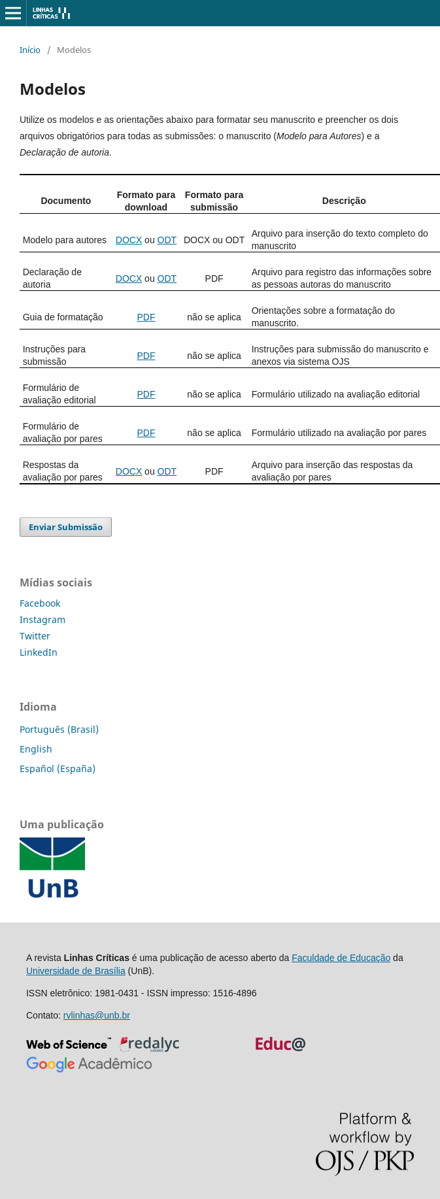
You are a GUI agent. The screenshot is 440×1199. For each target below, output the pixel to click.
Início (30, 50)
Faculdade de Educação (341, 958)
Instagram (42, 619)
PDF (146, 317)
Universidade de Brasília (76, 971)
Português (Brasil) (59, 729)
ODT (167, 240)
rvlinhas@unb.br (96, 1015)
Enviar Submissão (66, 527)
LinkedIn (39, 652)
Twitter (35, 636)
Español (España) (57, 768)
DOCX (129, 240)
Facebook (40, 603)
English (36, 749)
